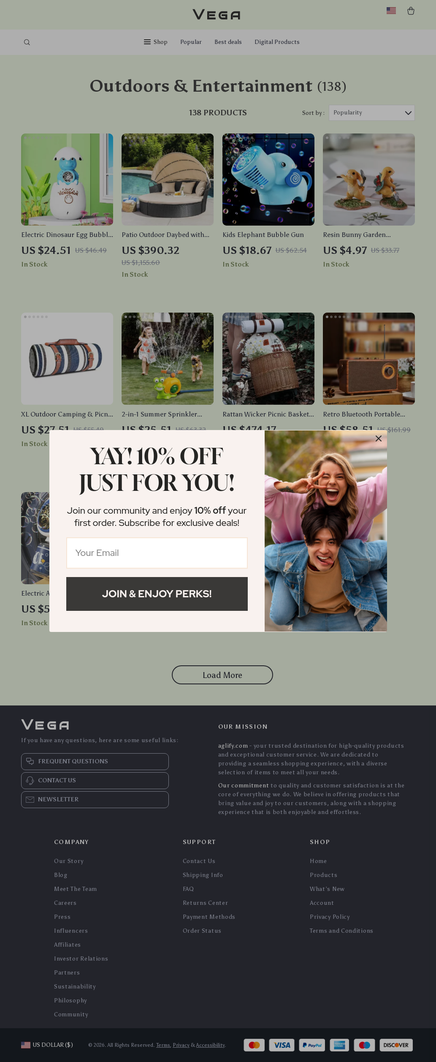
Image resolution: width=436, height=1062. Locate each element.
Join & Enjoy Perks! (157, 593)
